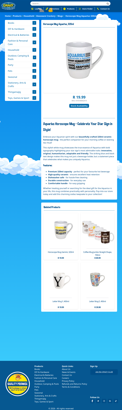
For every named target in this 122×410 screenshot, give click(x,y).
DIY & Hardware (16, 28)
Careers (65, 378)
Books (11, 22)
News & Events (69, 372)
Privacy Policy (68, 381)
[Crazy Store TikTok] (116, 401)
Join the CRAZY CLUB (104, 372)
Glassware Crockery (45, 16)
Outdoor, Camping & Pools (18, 57)
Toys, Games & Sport (18, 97)
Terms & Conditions (71, 387)
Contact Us (67, 375)
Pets (10, 70)
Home (8, 16)
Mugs (60, 16)
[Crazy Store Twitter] (98, 401)
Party (10, 64)
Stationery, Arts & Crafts (17, 84)
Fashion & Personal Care (18, 42)
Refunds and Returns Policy (74, 384)
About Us (66, 369)
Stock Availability (79, 105)
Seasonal (12, 76)
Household (29, 16)
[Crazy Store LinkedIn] (110, 401)
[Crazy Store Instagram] (104, 401)
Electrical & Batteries (18, 34)
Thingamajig (14, 91)
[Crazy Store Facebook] (92, 401)
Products (17, 16)
